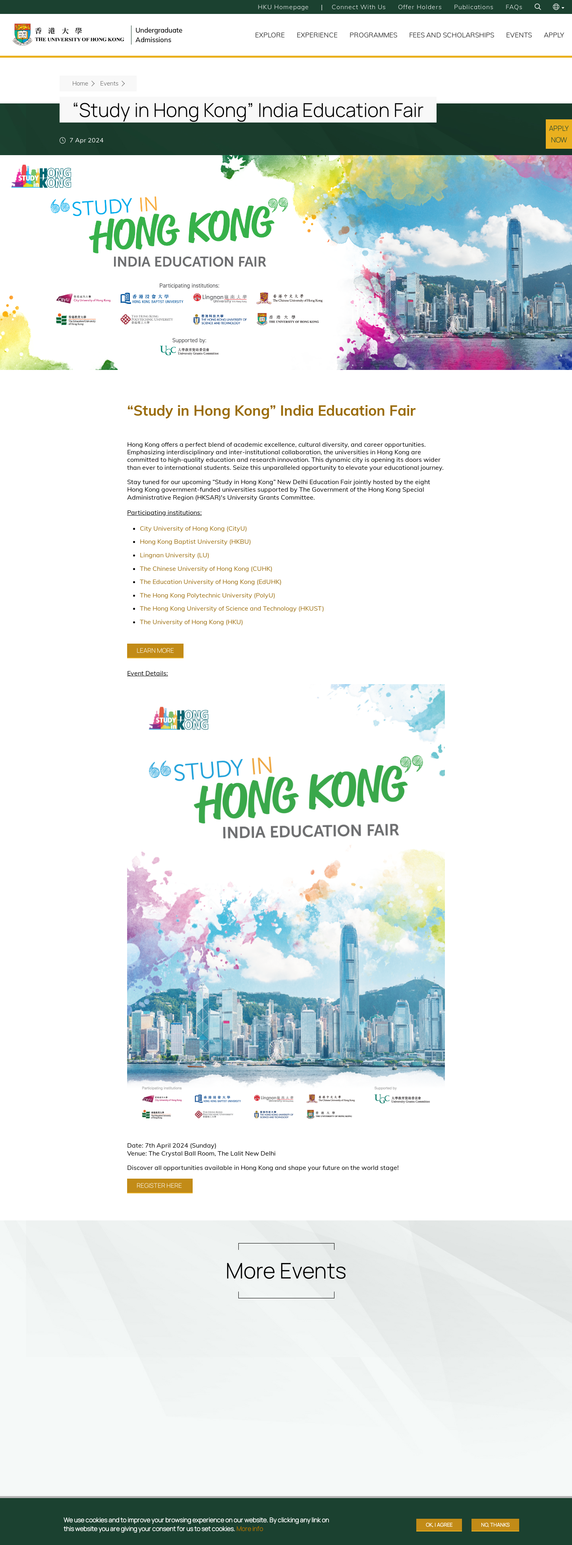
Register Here (160, 1185)
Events (519, 35)
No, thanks (495, 1524)
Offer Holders (420, 7)
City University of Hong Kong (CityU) (193, 528)
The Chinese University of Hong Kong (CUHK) (206, 568)
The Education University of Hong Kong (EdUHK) (211, 582)
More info (249, 1528)
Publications (473, 7)
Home (80, 83)
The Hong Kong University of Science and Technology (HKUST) (232, 608)
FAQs (514, 7)
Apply (554, 35)
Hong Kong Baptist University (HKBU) (195, 541)
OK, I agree (439, 1524)
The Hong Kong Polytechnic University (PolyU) (207, 595)
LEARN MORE (155, 650)
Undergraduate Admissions (158, 35)
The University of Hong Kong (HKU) (191, 622)
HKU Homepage (282, 7)
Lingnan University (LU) (174, 555)
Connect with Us (358, 7)
